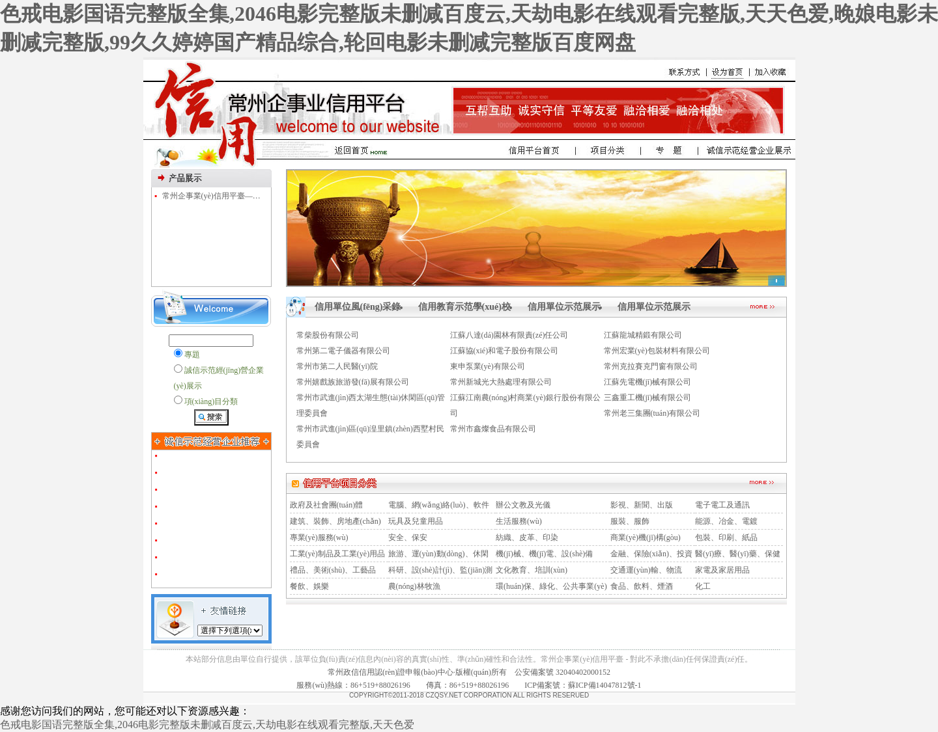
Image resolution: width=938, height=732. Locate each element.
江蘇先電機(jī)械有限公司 (648, 381)
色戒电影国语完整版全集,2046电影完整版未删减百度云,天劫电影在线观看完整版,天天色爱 (207, 724)
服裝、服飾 (629, 521)
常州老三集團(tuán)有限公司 (652, 413)
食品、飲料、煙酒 (641, 586)
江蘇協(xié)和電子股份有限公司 (504, 350)
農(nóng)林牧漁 (414, 586)
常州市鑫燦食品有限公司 (493, 428)
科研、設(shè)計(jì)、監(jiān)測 (440, 570)
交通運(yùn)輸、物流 (646, 570)
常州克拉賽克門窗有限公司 (651, 366)
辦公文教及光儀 (523, 504)
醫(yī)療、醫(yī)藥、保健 (737, 553)
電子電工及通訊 (722, 504)
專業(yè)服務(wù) (319, 537)
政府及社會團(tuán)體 (326, 504)
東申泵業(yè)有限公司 (487, 366)
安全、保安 (407, 537)
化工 (703, 586)
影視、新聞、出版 (641, 504)
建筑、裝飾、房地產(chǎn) (335, 521)
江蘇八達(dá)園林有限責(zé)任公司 (509, 335)
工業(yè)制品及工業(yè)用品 (338, 553)
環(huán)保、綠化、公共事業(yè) (551, 586)
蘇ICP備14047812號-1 (605, 685)
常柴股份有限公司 (327, 335)
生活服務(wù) (519, 521)
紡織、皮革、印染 (527, 537)
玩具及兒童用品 (415, 521)
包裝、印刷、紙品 (726, 537)
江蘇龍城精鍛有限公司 (643, 335)
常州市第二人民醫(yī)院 (337, 366)
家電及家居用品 (722, 570)
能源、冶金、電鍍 (726, 521)
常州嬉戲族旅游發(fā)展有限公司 (352, 381)
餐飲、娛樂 (309, 586)
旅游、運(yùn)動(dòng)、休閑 (438, 553)
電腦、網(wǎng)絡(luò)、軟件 (438, 504)
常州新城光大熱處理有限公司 (501, 381)
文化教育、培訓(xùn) (531, 570)
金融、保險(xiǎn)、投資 (651, 553)
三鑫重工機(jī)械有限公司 (648, 397)
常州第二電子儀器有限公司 (343, 350)
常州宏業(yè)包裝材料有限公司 (657, 350)
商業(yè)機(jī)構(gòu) (645, 537)
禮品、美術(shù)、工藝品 (333, 570)
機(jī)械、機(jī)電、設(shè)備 (544, 553)
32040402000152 (583, 672)
